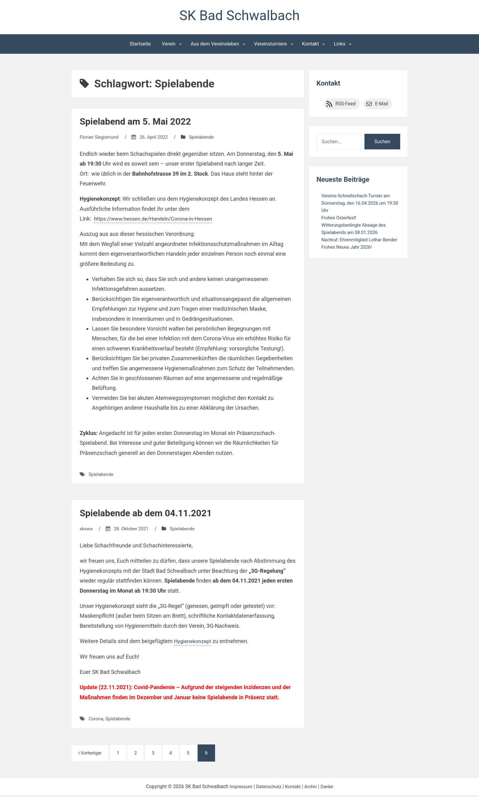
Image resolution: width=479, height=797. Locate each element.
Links (340, 45)
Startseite (140, 45)
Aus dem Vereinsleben (215, 45)
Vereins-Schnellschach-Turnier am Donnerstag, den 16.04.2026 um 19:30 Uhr (358, 204)
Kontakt (310, 45)
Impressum (238, 788)
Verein (169, 45)
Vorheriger (91, 754)
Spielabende (207, 138)
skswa (86, 530)
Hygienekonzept (193, 642)
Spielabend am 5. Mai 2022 (139, 123)
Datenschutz (268, 788)
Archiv (313, 788)
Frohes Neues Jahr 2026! (348, 256)
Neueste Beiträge (344, 181)
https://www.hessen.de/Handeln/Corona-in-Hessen (156, 220)
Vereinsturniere (270, 45)
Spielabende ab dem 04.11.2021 (151, 514)
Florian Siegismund (100, 138)
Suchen (382, 143)
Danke (329, 788)
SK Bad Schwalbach (239, 16)
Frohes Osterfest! (340, 219)
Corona (96, 720)
